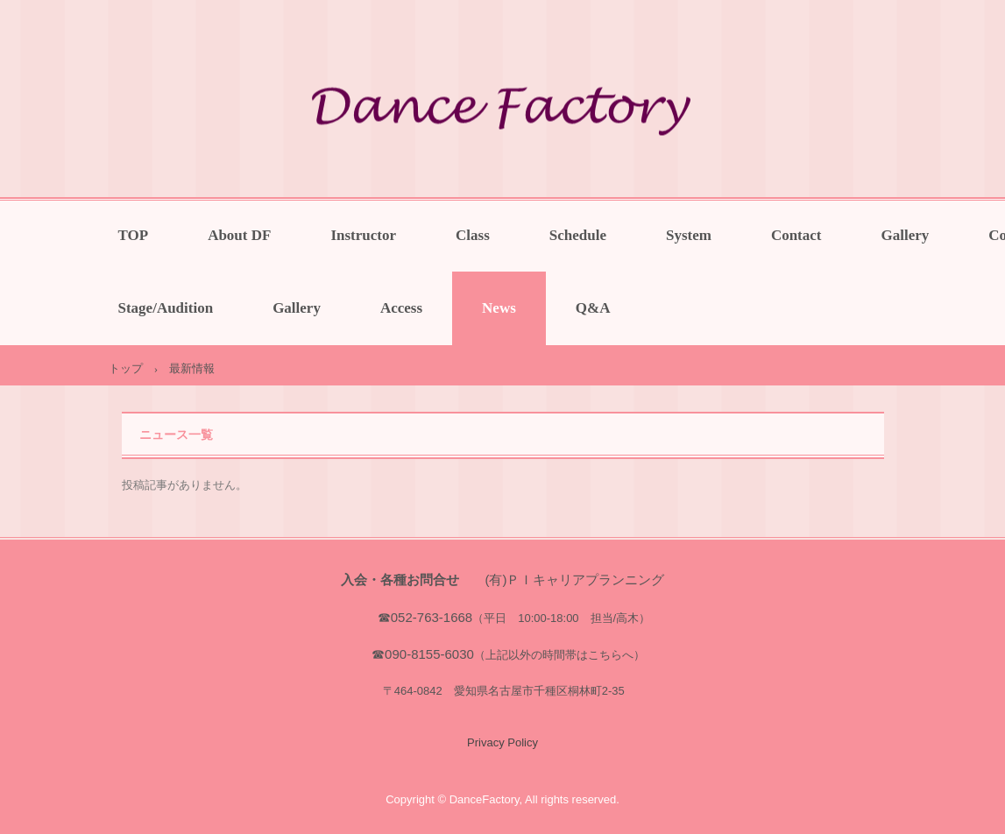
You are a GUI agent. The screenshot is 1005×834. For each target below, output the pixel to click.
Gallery (905, 235)
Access (401, 308)
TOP (133, 235)
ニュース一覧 (176, 435)
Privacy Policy (502, 742)
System (688, 235)
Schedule (577, 235)
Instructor (363, 235)
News (499, 308)
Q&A (593, 308)
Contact (796, 235)
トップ (126, 368)
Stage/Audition (166, 308)
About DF (239, 235)
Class (473, 235)
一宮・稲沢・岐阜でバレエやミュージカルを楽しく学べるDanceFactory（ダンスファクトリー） (503, 112)
